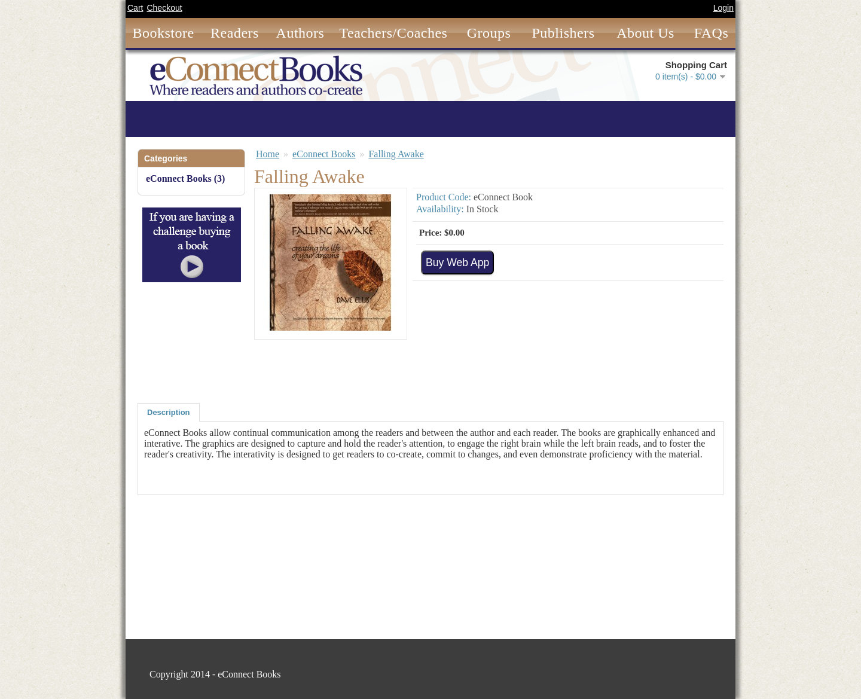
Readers (234, 33)
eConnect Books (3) (185, 178)
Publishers (563, 33)
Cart (135, 8)
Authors (300, 33)
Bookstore (163, 33)
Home (267, 154)
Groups (489, 33)
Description (168, 412)
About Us (645, 33)
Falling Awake (395, 154)
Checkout (164, 8)
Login (723, 8)
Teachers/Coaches (394, 33)
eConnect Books (323, 154)
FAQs (711, 33)
